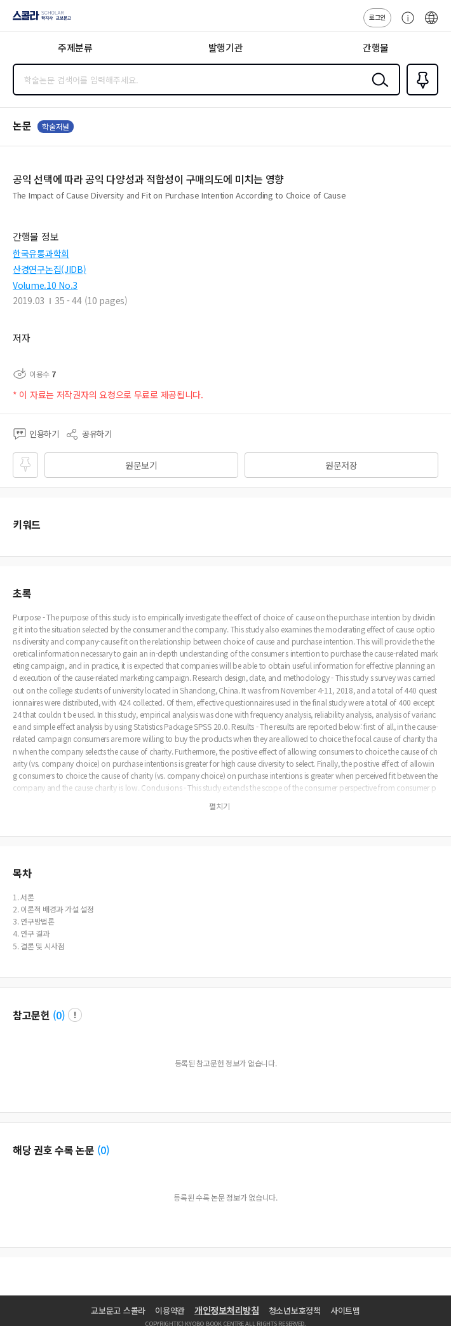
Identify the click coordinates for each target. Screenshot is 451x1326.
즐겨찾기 (420, 94)
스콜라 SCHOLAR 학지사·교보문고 (38, 19)
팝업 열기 (75, 1015)
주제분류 (75, 47)
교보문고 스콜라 (118, 1310)
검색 (377, 89)
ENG (431, 24)
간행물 (376, 47)
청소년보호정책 (295, 1310)
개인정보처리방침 (226, 1310)
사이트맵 (345, 1310)
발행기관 (225, 47)
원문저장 (341, 465)
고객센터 (404, 24)
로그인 (377, 17)
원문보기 (141, 465)
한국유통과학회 (41, 253)
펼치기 (219, 806)
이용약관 (170, 1310)
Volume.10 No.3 (45, 285)
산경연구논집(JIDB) (49, 269)
